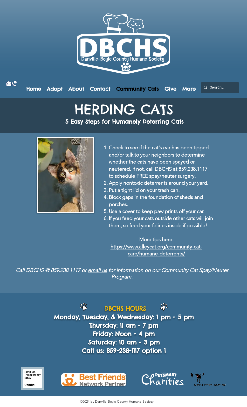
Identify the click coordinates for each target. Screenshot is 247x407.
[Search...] (219, 87)
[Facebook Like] (14, 89)
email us (97, 270)
